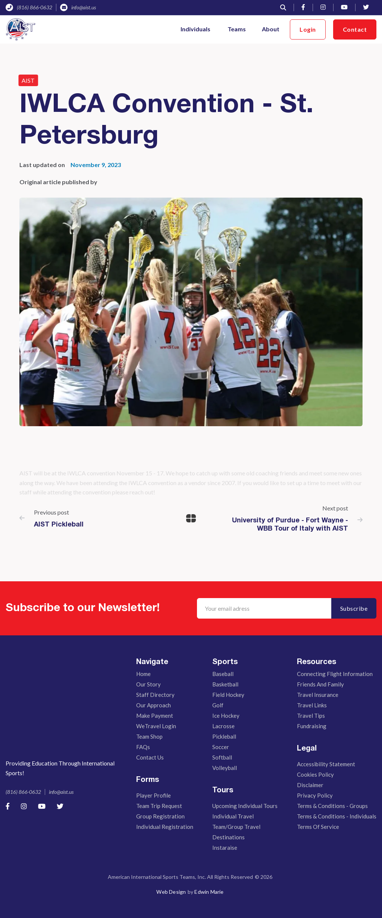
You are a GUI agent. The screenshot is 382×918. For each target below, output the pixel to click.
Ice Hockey (225, 715)
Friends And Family (320, 684)
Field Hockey (228, 694)
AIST (24, 80)
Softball (222, 757)
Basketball (225, 684)
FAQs (143, 746)
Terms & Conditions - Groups (332, 805)
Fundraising (311, 726)
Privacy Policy (315, 795)
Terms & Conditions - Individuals (336, 816)
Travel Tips (311, 715)
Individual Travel (233, 816)
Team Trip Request (159, 805)
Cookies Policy (315, 774)
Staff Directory (155, 694)
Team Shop (149, 736)
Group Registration (160, 816)
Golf (217, 705)
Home (143, 673)
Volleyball (224, 767)
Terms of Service (318, 826)
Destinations (228, 837)
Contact (355, 29)
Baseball (223, 673)
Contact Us (150, 757)
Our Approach (153, 705)
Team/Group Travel (236, 826)
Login (308, 29)
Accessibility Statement (326, 764)
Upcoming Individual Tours (245, 805)
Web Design (171, 892)
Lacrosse (223, 726)
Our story (148, 684)
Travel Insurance (317, 694)
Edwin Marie (208, 892)
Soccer (220, 746)
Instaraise (224, 847)
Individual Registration (164, 826)
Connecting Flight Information (335, 673)
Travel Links (312, 705)
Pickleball (224, 736)
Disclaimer (310, 785)
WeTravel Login (156, 726)
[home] (20, 29)
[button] (196, 29)
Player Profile (153, 795)
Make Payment (154, 715)
